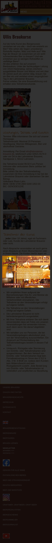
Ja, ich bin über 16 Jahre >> (12, 284)
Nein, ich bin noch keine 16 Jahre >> (37, 284)
